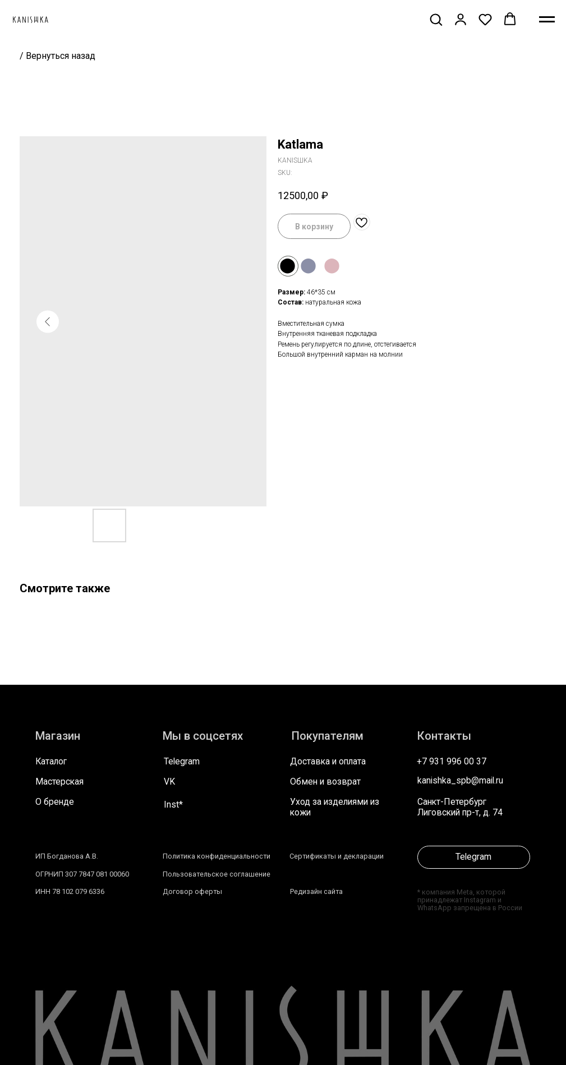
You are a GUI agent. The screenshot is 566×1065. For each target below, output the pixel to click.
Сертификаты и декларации (336, 856)
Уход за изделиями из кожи (334, 807)
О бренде (54, 802)
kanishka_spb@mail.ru (460, 781)
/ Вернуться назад (57, 55)
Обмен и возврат (325, 782)
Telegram (182, 762)
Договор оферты (192, 891)
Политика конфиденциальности (216, 856)
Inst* (173, 805)
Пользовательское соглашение (216, 874)
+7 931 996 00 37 (451, 762)
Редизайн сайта (316, 891)
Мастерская (59, 782)
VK (169, 782)
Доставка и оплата (328, 762)
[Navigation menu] (547, 19)
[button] (436, 19)
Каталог (51, 762)
